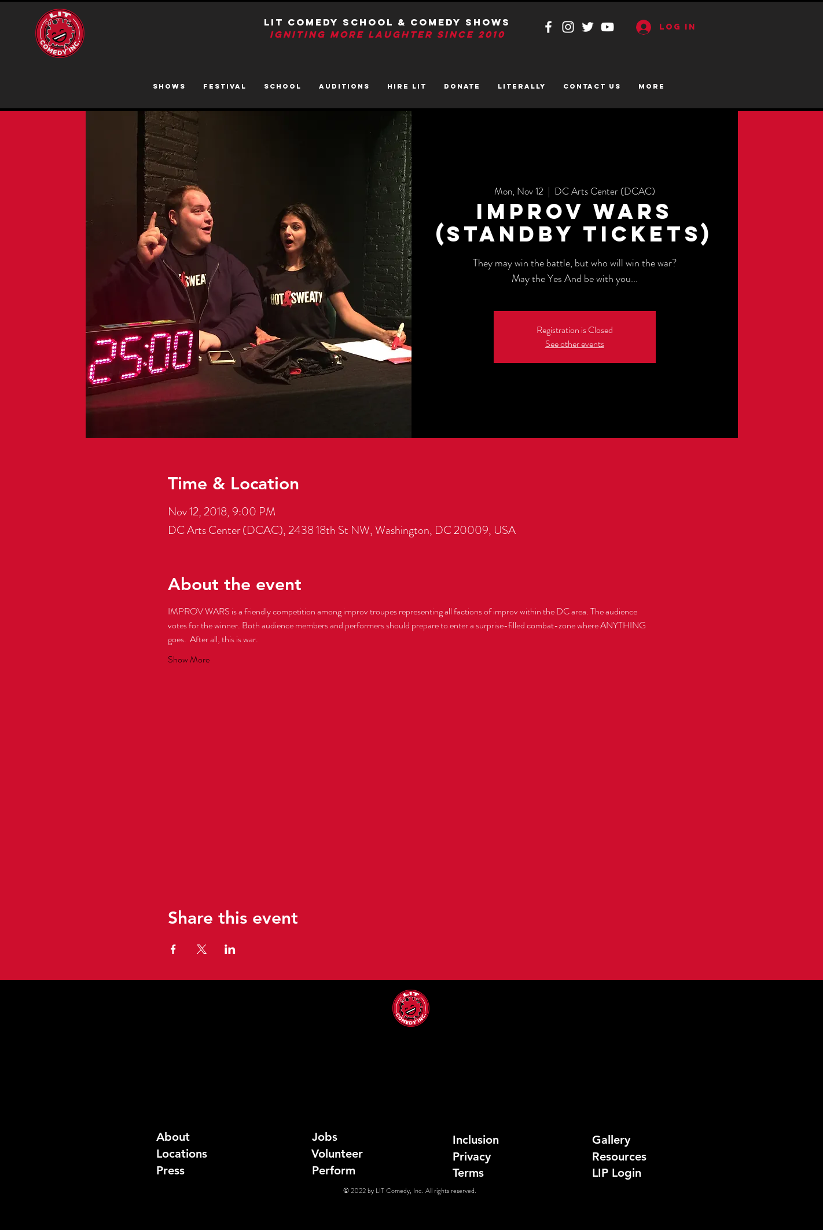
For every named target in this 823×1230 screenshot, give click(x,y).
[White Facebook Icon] (548, 27)
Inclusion (476, 1140)
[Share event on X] (201, 949)
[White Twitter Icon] (588, 27)
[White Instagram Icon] (568, 27)
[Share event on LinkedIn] (230, 949)
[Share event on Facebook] (173, 949)
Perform (333, 1170)
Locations (181, 1154)
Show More (189, 659)
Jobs (324, 1137)
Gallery (611, 1140)
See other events (574, 343)
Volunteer (337, 1154)
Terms (468, 1173)
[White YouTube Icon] (607, 27)
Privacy (472, 1156)
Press (170, 1170)
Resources (619, 1156)
